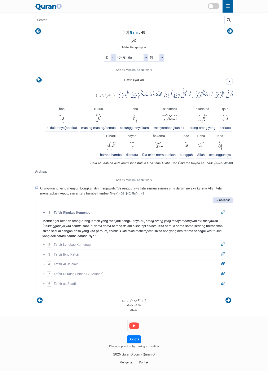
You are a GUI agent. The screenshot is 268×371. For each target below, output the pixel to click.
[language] (39, 81)
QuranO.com (131, 354)
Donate (134, 339)
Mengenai (126, 362)
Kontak (143, 362)
